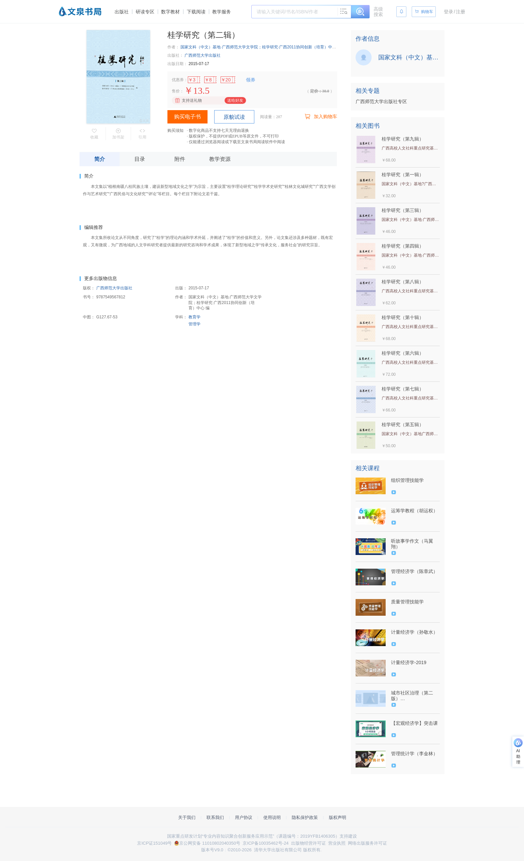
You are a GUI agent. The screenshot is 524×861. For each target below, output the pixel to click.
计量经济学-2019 (408, 662)
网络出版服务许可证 (367, 843)
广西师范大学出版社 (202, 55)
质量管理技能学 (407, 601)
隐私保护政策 (305, 817)
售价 (176, 91)
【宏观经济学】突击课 (414, 723)
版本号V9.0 (212, 849)
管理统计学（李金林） (414, 753)
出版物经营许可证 (308, 843)
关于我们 (186, 817)
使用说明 (272, 817)
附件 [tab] (179, 159)
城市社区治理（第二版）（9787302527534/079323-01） (414, 695)
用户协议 (243, 817)
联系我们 (215, 817)
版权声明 (337, 817)
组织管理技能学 (407, 480)
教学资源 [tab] (220, 159)
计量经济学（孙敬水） (414, 632)
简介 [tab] (99, 159)
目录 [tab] (139, 159)
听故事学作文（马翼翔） (412, 543)
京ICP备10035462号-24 (265, 843)
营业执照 (337, 843)
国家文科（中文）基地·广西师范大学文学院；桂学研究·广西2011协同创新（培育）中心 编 (260, 47)
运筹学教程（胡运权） (414, 510)
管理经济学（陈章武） (414, 571)
